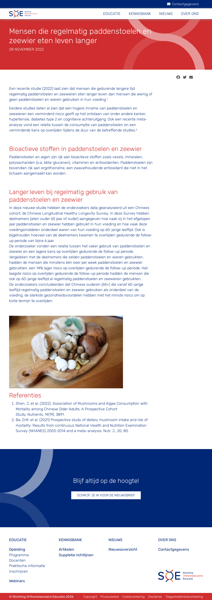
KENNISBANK (140, 14)
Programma (19, 555)
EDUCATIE (111, 14)
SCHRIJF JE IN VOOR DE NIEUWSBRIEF (106, 495)
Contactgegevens (183, 4)
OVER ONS (190, 14)
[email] (191, 77)
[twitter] (185, 77)
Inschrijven (18, 571)
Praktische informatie (27, 566)
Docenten (17, 560)
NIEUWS (166, 14)
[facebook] (178, 77)
